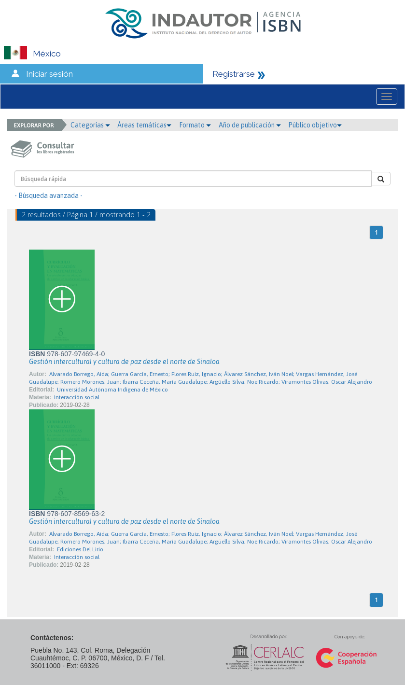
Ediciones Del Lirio (80, 549)
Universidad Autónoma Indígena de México (112, 389)
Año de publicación (250, 125)
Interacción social (76, 397)
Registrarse (233, 74)
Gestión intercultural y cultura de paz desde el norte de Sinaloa (124, 361)
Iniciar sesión (49, 74)
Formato (195, 125)
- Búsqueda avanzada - (48, 195)
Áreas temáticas (144, 125)
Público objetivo (315, 125)
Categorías (90, 125)
